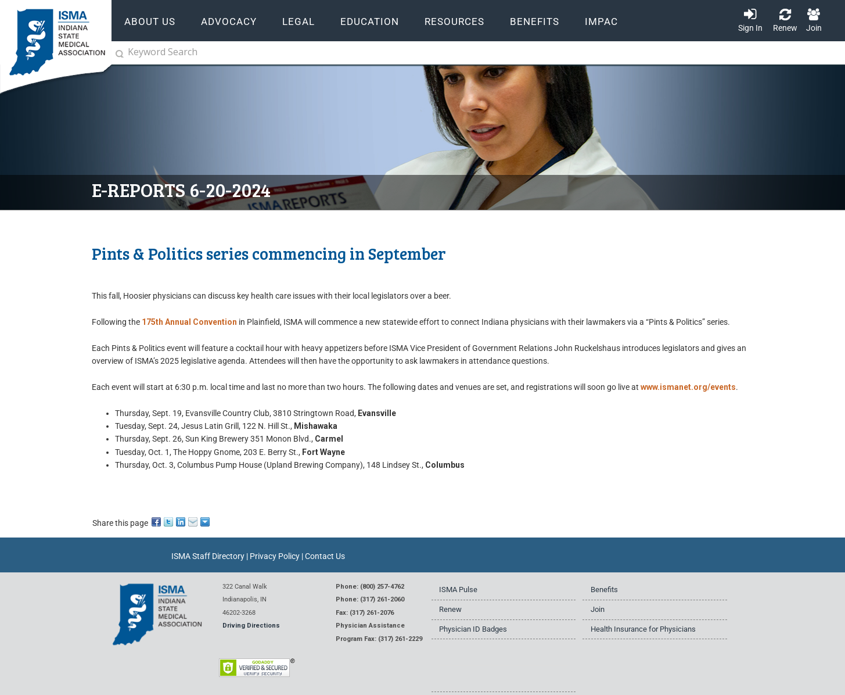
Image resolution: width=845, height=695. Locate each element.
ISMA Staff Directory (207, 556)
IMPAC (601, 21)
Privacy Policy (275, 556)
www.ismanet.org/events (688, 387)
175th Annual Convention (189, 322)
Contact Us (325, 556)
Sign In (750, 28)
